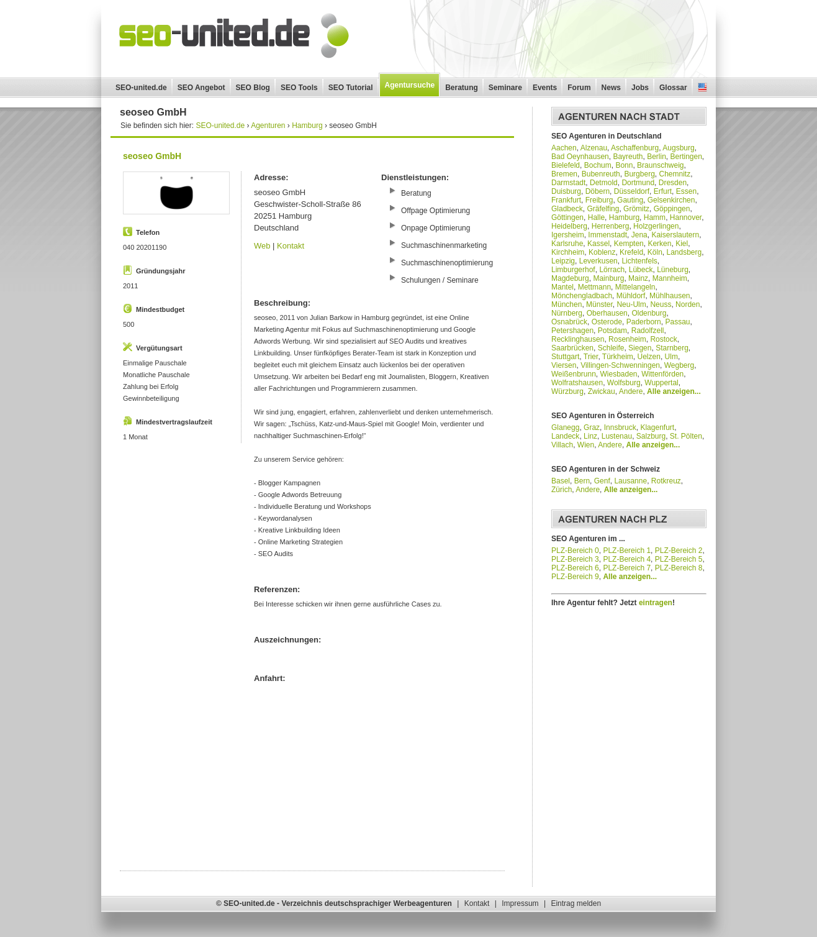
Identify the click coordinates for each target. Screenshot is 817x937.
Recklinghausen (577, 339)
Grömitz (636, 208)
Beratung (461, 87)
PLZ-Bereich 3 (575, 559)
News (611, 87)
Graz (592, 427)
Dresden (673, 182)
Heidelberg (569, 226)
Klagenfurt (657, 427)
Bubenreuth (601, 174)
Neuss (660, 304)
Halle (596, 217)
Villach (562, 445)
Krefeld (631, 252)
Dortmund (637, 182)
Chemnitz (674, 174)
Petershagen (572, 330)
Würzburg (567, 391)
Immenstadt (607, 235)
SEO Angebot (201, 87)
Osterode (607, 322)
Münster (599, 304)
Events (545, 87)
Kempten (629, 243)
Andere (631, 391)
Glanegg (565, 427)
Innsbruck (620, 427)
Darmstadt (568, 182)
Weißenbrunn (573, 374)
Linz (590, 436)
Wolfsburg (624, 382)
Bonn (624, 165)
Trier (591, 356)
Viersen (563, 365)
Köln (655, 252)
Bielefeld (565, 165)
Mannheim (669, 278)
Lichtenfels (639, 261)
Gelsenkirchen (671, 200)
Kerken (659, 243)
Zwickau (601, 391)
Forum (578, 87)
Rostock (663, 339)
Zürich (561, 489)
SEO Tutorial (350, 87)
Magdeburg (570, 278)
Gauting (630, 200)
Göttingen (567, 217)
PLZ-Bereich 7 (627, 568)
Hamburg (624, 217)
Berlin (656, 156)
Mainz (638, 278)
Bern (582, 481)
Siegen (639, 348)
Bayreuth (628, 156)
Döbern (597, 191)
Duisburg (566, 191)
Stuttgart (565, 356)
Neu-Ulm (631, 304)
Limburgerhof (573, 269)
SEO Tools (299, 87)
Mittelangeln (635, 287)
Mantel (562, 287)
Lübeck (641, 269)
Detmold (604, 182)
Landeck (565, 436)
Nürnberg (566, 313)
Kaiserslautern (675, 235)
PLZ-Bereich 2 (679, 550)
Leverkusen (598, 261)
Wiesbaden (619, 374)
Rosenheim (627, 339)
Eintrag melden (576, 903)
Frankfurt (566, 200)
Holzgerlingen (656, 226)
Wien (585, 445)
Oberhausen (607, 313)
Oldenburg (648, 313)
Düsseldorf (631, 191)
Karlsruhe (567, 243)
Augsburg (678, 148)
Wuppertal (661, 382)
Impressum (520, 903)
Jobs (640, 87)
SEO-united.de (141, 87)
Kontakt (290, 245)
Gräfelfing (603, 208)
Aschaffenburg (635, 148)
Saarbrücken (572, 348)
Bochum (598, 165)
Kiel (681, 243)
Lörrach (612, 269)
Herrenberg (611, 226)
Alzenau (593, 148)
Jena (639, 235)
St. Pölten (686, 436)
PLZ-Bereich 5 (679, 559)
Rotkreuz (666, 481)
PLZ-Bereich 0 (575, 550)
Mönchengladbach (581, 295)
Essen (686, 191)
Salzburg (651, 436)
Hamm (655, 217)
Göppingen (672, 208)
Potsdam (612, 330)
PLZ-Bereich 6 (575, 568)
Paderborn (643, 322)
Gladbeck (567, 208)
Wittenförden (662, 374)
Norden (687, 304)
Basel (560, 481)
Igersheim (567, 235)
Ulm (671, 356)
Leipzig (563, 261)
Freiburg (599, 200)
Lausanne (630, 481)
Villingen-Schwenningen (620, 365)
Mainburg (608, 278)
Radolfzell (647, 330)
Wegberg (679, 365)
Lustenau (617, 436)
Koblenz (602, 252)
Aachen (564, 148)
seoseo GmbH (152, 156)
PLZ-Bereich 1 (627, 550)
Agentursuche (410, 85)
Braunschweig (660, 165)
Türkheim (617, 356)
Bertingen (686, 156)
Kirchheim (567, 252)
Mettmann (594, 287)
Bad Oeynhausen (580, 156)
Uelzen (649, 356)
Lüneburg (672, 269)
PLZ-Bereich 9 (575, 576)
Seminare (505, 87)
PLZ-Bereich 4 (627, 559)
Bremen (564, 174)
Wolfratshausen (577, 382)
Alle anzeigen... (674, 391)
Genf (602, 481)
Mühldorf (631, 295)
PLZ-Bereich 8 (679, 568)
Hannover (686, 217)
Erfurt (663, 191)
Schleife (611, 348)
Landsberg (684, 252)
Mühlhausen (669, 295)
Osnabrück (569, 322)
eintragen (655, 602)
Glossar (673, 87)
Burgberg (639, 174)
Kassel (598, 243)
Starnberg (672, 348)
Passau (677, 322)
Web (262, 245)
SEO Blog (253, 87)
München (566, 304)
